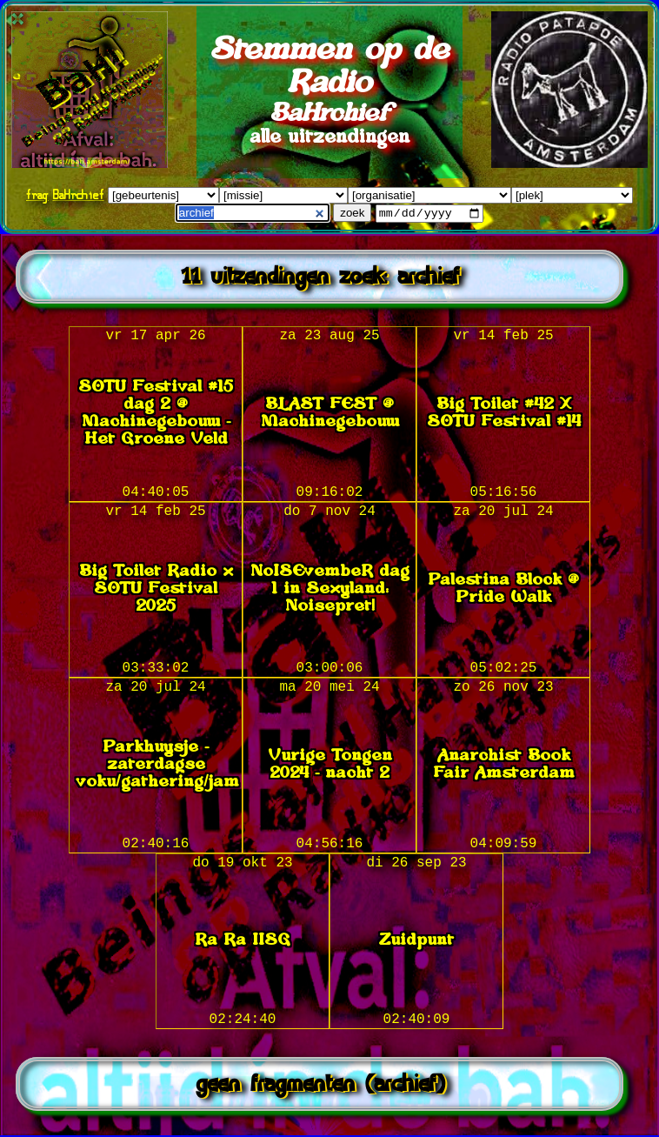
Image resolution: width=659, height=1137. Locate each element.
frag (37, 194)
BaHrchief (78, 194)
